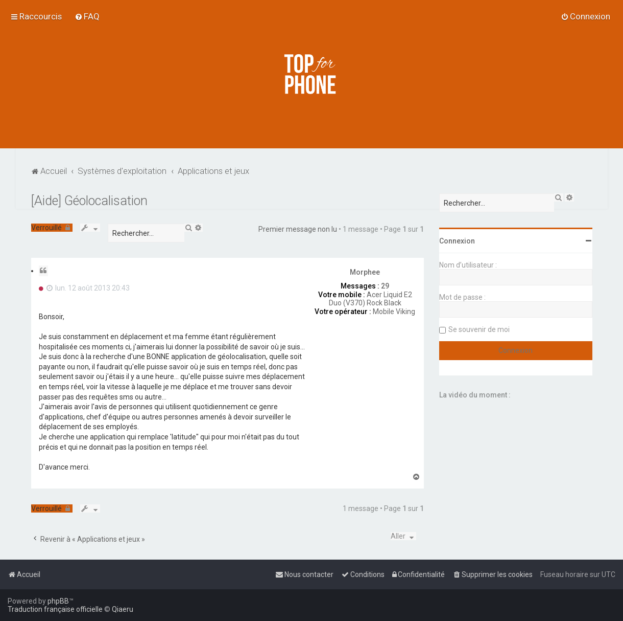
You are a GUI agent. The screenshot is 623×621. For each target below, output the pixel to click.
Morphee (365, 272)
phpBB (58, 601)
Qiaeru (122, 609)
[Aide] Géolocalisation (89, 200)
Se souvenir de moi (479, 329)
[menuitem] (87, 16)
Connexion (457, 241)
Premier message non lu (297, 229)
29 (385, 286)
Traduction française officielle (55, 609)
